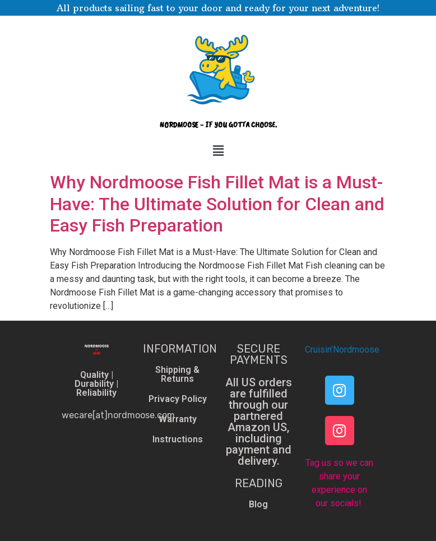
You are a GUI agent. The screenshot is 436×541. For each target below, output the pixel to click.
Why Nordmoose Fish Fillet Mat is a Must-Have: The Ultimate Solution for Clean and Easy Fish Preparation (217, 204)
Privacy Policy (178, 399)
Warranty (178, 419)
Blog (258, 504)
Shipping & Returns (177, 374)
